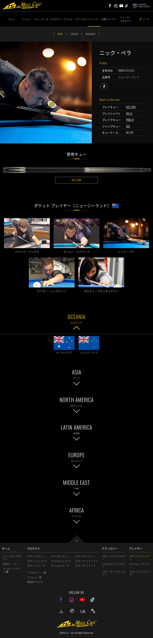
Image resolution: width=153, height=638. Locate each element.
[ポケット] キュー (36, 556)
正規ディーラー (107, 19)
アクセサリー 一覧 (36, 572)
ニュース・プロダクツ (125, 19)
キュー (12, 19)
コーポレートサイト (11, 570)
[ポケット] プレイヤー (140, 558)
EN (148, 19)
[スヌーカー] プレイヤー (140, 573)
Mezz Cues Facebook (110, 6)
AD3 (128, 126)
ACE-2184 (131, 107)
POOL (60, 34)
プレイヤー (94, 19)
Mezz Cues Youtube (121, 6)
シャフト (26, 19)
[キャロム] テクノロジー (113, 565)
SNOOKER (90, 34)
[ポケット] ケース (36, 566)
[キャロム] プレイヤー (140, 565)
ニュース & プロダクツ (11, 558)
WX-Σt (129, 113)
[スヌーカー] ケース (85, 566)
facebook (107, 85)
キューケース (41, 19)
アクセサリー (55, 19)
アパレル (68, 19)
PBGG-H (130, 120)
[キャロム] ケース (60, 566)
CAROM (74, 34)
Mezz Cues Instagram (116, 6)
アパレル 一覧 (34, 577)
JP (141, 19)
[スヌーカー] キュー (85, 556)
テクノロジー (81, 19)
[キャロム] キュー (60, 556)
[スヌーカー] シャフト (86, 561)
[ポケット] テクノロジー (113, 558)
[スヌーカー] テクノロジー (113, 573)
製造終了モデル (35, 582)
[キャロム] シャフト (61, 561)
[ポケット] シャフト (37, 561)
